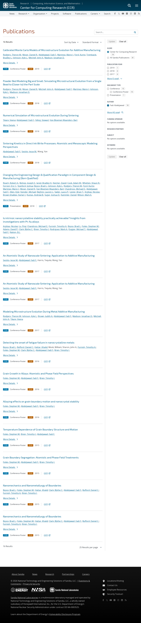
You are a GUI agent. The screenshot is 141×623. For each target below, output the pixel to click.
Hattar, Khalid (41, 347)
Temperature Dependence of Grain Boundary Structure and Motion (40, 429)
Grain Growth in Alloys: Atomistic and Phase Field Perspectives (38, 373)
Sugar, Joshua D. (52, 195)
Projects (55, 13)
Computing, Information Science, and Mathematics (56, 3)
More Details (10, 62)
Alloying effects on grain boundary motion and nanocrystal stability (41, 401)
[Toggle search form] (129, 5)
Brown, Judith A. (45, 316)
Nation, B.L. (15, 232)
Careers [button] (94, 13)
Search (107, 13)
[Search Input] (116, 32)
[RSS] (139, 13)
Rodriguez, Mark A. (59, 229)
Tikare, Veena (9, 120)
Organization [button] (39, 13)
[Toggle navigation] (4, 13)
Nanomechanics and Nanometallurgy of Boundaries (32, 485)
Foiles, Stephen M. (90, 226)
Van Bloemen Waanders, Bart (63, 120)
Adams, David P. (10, 229)
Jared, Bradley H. (44, 183)
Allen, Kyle (14, 192)
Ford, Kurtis (79, 54)
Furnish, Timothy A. (58, 226)
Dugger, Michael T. (77, 229)
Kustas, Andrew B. (35, 195)
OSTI (47, 69)
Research (24, 3)
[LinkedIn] (135, 13)
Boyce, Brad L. (40, 186)
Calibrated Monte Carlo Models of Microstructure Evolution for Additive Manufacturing (51, 50)
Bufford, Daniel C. (25, 347)
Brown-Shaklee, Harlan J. (14, 195)
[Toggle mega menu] (137, 5)
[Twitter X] (119, 13)
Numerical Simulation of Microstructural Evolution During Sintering (41, 115)
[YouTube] (123, 13)
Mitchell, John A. (36, 57)
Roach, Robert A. (11, 183)
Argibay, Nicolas (92, 192)
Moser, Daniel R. (30, 54)
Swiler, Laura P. (62, 192)
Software (67, 13)
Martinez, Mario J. (65, 54)
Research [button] (23, 13)
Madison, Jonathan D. (54, 57)
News (12, 13)
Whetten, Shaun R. (91, 183)
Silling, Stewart (42, 120)
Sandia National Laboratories (24, 597)
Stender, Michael (28, 192)
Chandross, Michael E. (75, 189)
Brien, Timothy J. (41, 229)
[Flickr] (127, 13)
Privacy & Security (31, 584)
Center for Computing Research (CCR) (47, 7)
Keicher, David (59, 183)
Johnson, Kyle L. (20, 57)
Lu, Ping (22, 226)
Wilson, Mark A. (84, 195)
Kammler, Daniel (68, 195)
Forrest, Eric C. (10, 186)
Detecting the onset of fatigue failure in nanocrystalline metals (38, 342)
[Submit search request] (135, 32)
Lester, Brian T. (77, 192)
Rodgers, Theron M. (12, 54)
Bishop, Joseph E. (27, 183)
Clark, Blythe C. (26, 229)
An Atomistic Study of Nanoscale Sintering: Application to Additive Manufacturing (49, 255)
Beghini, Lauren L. (45, 192)
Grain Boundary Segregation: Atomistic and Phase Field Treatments (41, 457)
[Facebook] (115, 13)
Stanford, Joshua (25, 186)
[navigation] (71, 42)
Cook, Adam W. (74, 183)
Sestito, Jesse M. (29, 151)
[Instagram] (131, 13)
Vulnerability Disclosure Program (64, 614)
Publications (81, 13)
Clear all (123, 41)
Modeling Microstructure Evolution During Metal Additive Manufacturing (44, 311)
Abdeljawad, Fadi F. (47, 54)
